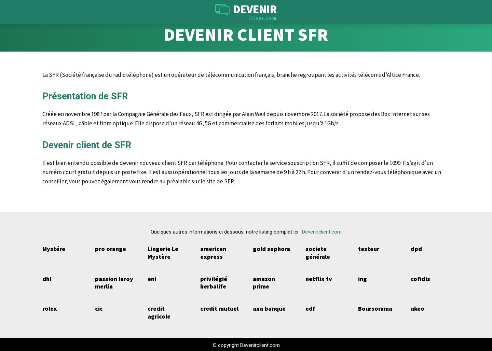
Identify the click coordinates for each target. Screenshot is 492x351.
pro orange (109, 249)
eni (152, 278)
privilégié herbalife (213, 282)
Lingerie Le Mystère (163, 252)
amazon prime (272, 278)
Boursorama (374, 308)
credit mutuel (218, 308)
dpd (416, 249)
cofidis (419, 278)
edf (310, 308)
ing (362, 278)
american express (213, 252)
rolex (49, 308)
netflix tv (318, 278)
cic (98, 308)
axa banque (268, 308)
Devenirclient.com (322, 232)
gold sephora (270, 249)
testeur (368, 249)
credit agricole (158, 311)
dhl (46, 278)
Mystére (53, 249)
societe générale (317, 252)
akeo (417, 308)
